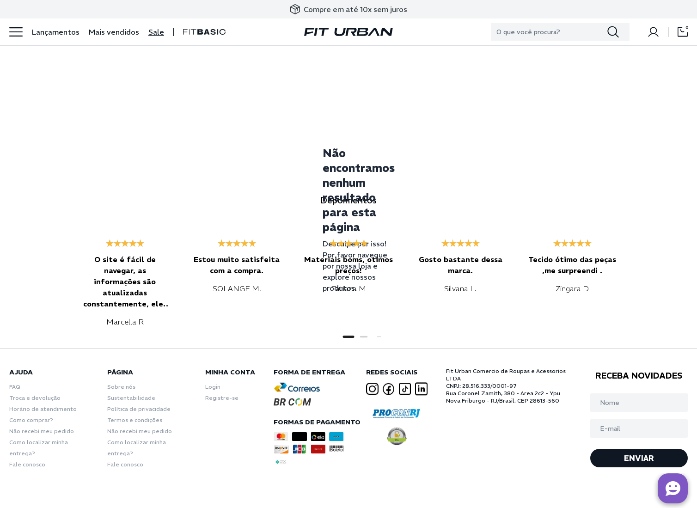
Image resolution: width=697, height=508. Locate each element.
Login (212, 386)
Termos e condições (134, 419)
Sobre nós (121, 386)
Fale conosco (27, 464)
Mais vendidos (114, 32)
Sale (156, 32)
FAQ (14, 386)
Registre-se (221, 397)
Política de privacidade (139, 408)
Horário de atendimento (43, 408)
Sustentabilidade (131, 397)
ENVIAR (639, 458)
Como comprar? (31, 419)
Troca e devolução (35, 397)
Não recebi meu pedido (41, 431)
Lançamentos (55, 32)
